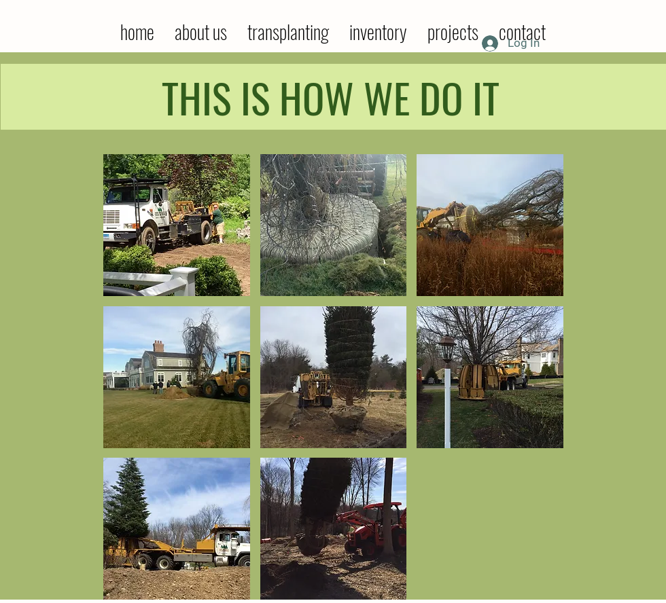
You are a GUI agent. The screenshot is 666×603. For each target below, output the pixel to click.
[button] (176, 225)
